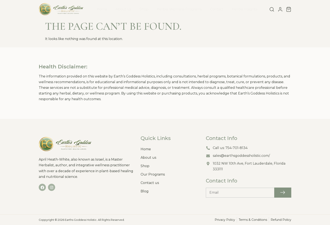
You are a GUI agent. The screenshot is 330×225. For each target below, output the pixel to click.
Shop (144, 9)
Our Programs (153, 174)
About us (123, 9)
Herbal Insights (244, 9)
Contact (217, 9)
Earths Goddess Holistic (81, 219)
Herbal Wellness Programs (179, 9)
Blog (145, 191)
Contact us (150, 183)
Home (102, 9)
